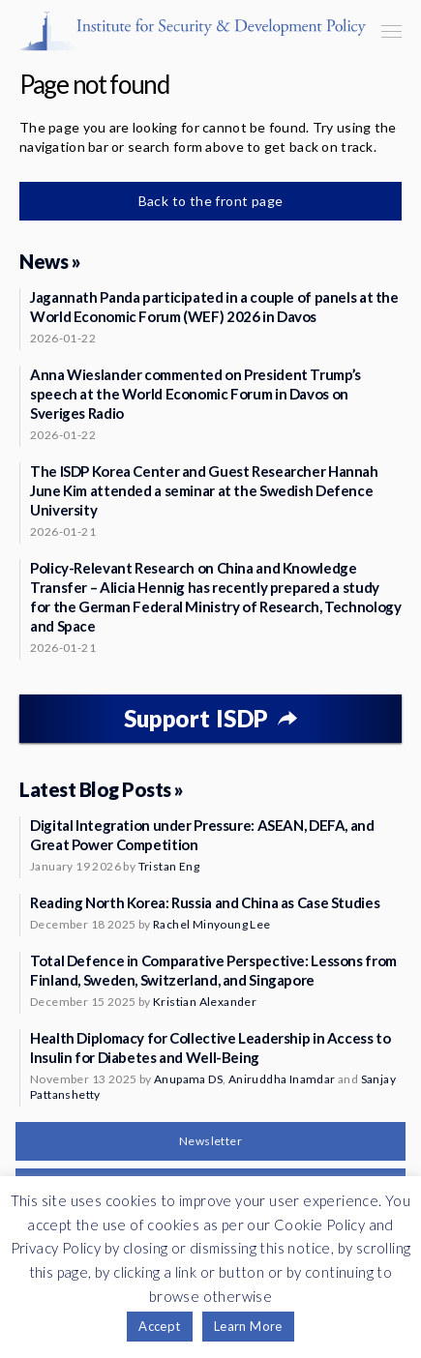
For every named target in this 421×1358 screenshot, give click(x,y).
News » (49, 261)
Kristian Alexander (204, 1001)
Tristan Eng (168, 866)
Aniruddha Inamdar (282, 1079)
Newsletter (210, 1141)
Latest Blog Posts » (101, 789)
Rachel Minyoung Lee (212, 924)
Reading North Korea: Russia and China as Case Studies (204, 902)
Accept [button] (159, 1326)
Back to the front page (211, 200)
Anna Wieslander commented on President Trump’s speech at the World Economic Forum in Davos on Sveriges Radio (195, 394)
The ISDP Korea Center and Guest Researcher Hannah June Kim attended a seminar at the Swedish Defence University (204, 490)
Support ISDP (196, 718)
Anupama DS (188, 1079)
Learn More (248, 1326)
